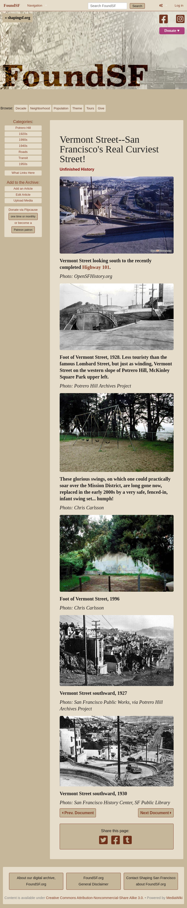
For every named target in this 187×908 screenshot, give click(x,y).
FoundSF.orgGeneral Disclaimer (93, 881)
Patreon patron (23, 229)
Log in (179, 5)
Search (137, 6)
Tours (90, 108)
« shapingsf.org (17, 18)
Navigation (34, 5)
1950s (23, 164)
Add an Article (23, 188)
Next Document (155, 813)
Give (101, 108)
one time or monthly (23, 216)
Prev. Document (78, 813)
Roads (23, 152)
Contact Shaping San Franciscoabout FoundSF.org (150, 881)
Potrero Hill (23, 128)
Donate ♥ (171, 30)
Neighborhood (40, 108)
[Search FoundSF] (107, 5)
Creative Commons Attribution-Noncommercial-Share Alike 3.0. (95, 898)
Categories (22, 122)
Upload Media (23, 200)
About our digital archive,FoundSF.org (36, 881)
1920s (23, 134)
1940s (23, 146)
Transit (23, 158)
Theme (77, 108)
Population (61, 108)
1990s (23, 139)
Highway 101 (96, 267)
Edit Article (23, 194)
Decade (21, 108)
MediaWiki (174, 898)
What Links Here (23, 173)
